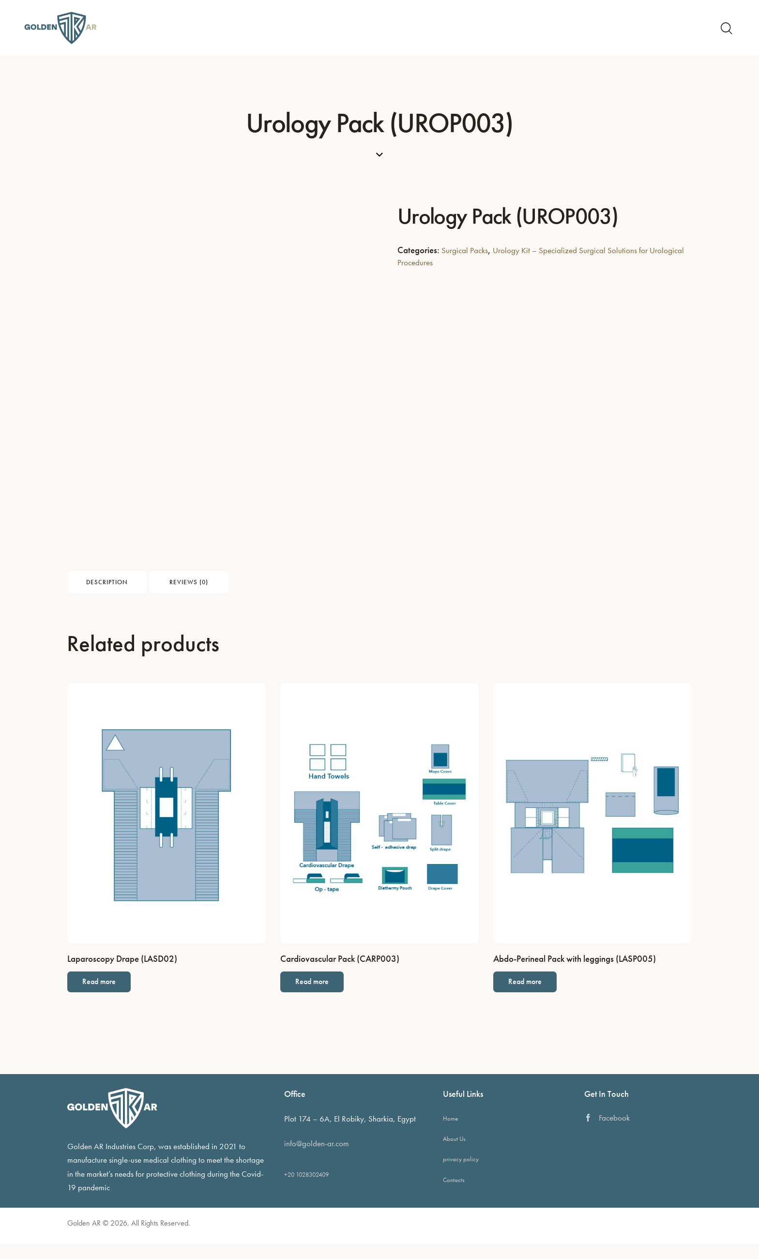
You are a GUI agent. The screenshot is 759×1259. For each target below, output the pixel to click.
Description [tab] (135, 585)
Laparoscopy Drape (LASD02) (122, 969)
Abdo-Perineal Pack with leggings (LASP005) (574, 969)
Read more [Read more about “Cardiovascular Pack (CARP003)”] (320, 995)
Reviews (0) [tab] (272, 585)
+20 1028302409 (306, 1189)
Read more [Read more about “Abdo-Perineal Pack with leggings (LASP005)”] (533, 995)
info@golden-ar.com (316, 1158)
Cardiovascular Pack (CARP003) (339, 969)
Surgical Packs (465, 250)
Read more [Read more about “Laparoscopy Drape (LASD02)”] (107, 995)
